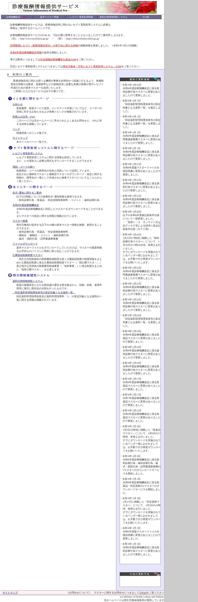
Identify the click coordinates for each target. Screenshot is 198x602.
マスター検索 (20, 220)
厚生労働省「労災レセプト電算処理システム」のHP (92, 66)
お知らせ (18, 104)
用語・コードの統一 (24, 166)
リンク (16, 129)
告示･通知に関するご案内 (27, 192)
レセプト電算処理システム (28, 153)
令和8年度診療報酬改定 (26, 205)
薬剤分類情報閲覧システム (28, 281)
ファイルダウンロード (25, 243)
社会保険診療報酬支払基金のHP (58, 59)
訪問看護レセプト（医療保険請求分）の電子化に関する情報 (44, 45)
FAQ (144, 592)
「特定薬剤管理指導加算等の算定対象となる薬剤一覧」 (44, 292)
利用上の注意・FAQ (24, 116)
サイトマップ (20, 138)
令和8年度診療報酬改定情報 (26, 52)
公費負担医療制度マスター (28, 255)
